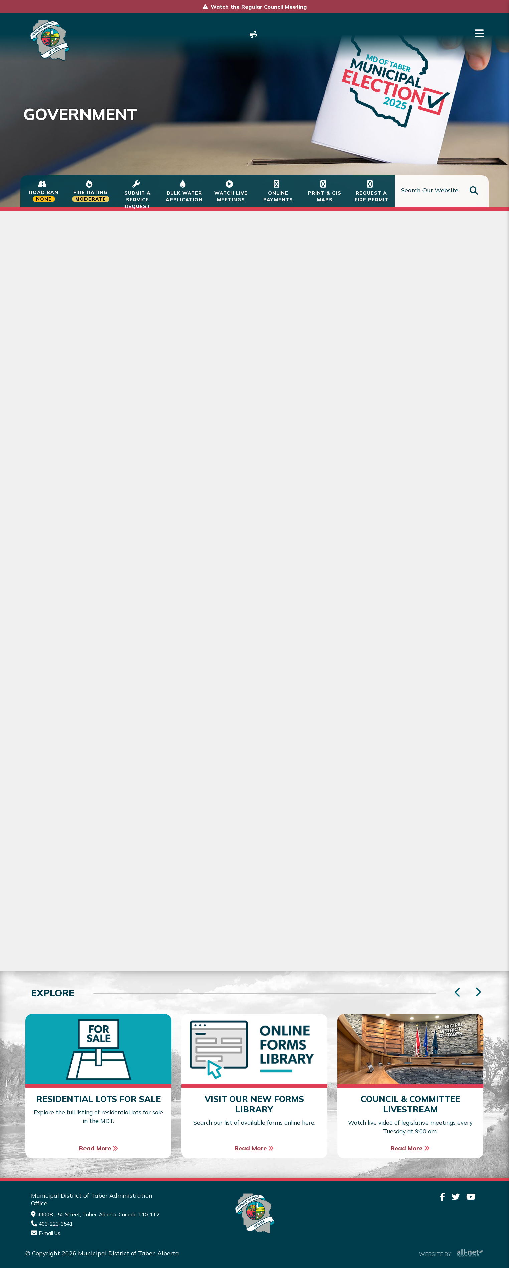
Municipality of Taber (49, 40)
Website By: (451, 1246)
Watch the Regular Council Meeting (259, 6)
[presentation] (478, 984)
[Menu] (479, 33)
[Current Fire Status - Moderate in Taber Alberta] (90, 191)
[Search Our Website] (442, 191)
